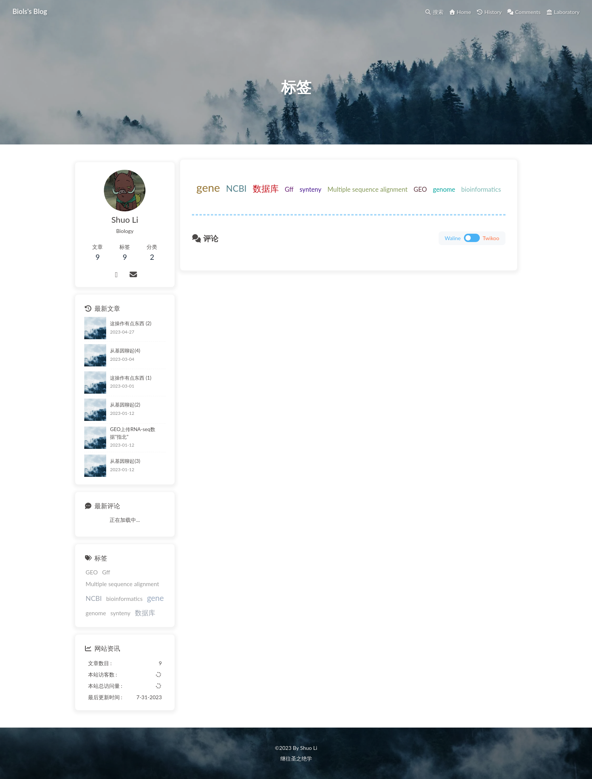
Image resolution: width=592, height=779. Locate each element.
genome (472, 198)
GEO (447, 198)
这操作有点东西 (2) (130, 327)
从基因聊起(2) (125, 409)
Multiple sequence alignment (395, 198)
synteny (338, 198)
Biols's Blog (31, 11)
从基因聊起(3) (125, 463)
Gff (316, 198)
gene (236, 196)
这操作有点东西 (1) (130, 382)
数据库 (293, 197)
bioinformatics (353, 214)
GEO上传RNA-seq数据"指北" (141, 436)
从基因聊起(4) (125, 355)
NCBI (264, 197)
